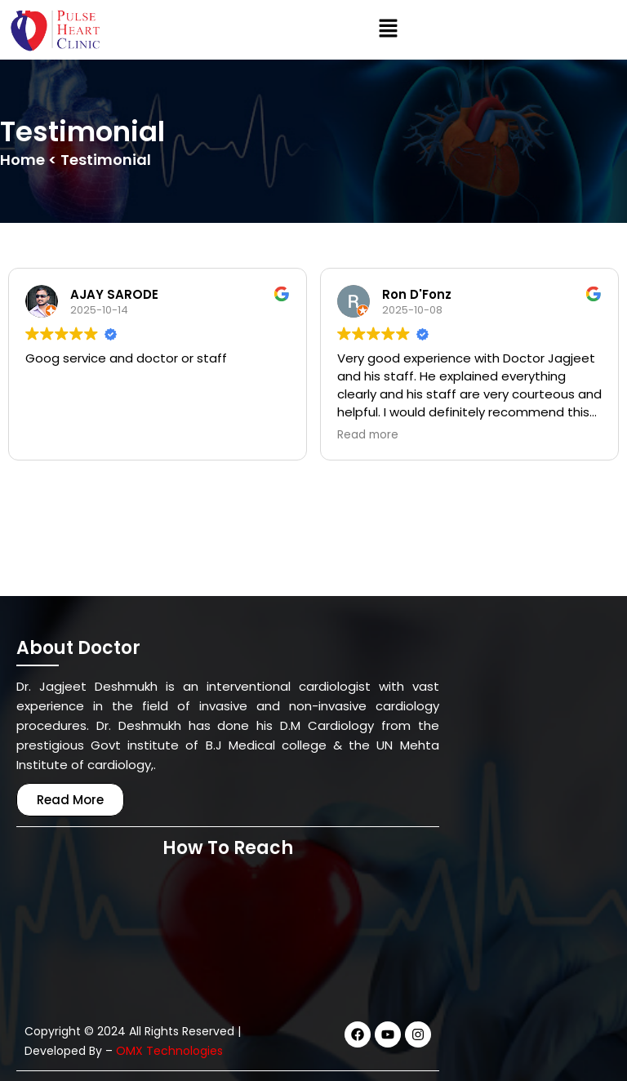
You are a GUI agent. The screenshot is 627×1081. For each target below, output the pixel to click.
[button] (387, 30)
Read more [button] (367, 435)
